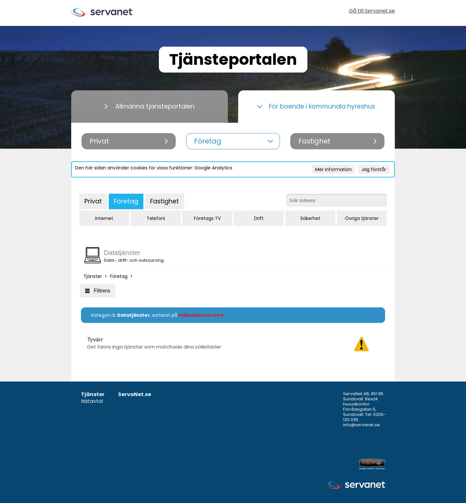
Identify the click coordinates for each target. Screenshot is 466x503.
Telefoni (156, 218)
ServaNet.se (134, 394)
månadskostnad (201, 315)
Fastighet (164, 201)
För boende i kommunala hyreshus (316, 106)
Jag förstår (373, 169)
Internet (104, 218)
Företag (126, 201)
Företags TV (207, 218)
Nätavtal (92, 401)
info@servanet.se (361, 425)
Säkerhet (310, 218)
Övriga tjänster (362, 218)
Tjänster (92, 276)
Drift (259, 218)
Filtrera (97, 290)
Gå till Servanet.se (372, 11)
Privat (93, 201)
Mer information (333, 169)
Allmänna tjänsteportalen (149, 106)
